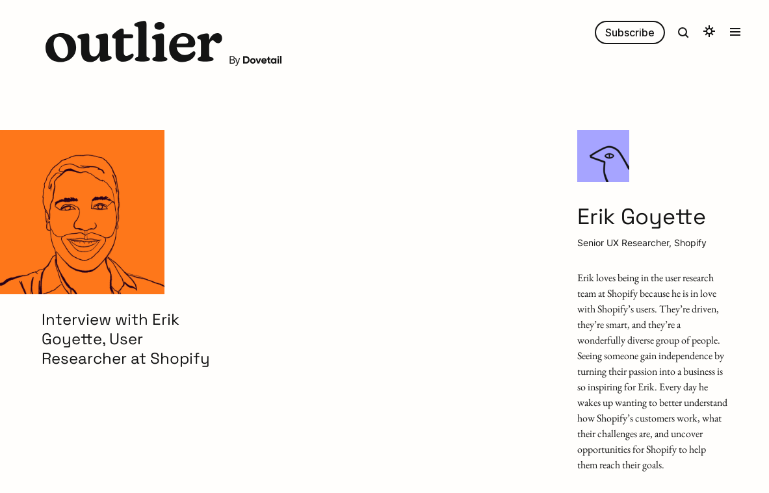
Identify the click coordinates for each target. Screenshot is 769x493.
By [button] (256, 59)
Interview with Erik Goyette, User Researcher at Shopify (126, 339)
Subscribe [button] (630, 32)
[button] (134, 43)
